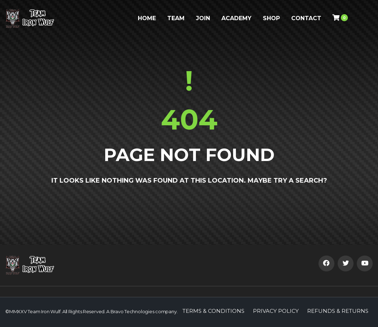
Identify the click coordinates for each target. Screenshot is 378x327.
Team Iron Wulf (44, 311)
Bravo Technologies (132, 311)
